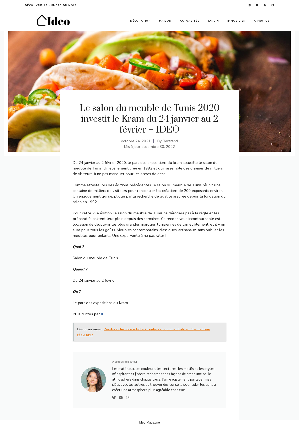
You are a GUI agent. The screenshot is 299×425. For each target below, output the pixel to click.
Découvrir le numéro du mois (50, 5)
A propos (262, 20)
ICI (103, 314)
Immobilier (236, 20)
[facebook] (265, 5)
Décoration (140, 20)
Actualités (190, 20)
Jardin (213, 20)
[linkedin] (272, 5)
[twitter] (257, 5)
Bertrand (170, 141)
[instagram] (249, 5)
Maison (165, 20)
